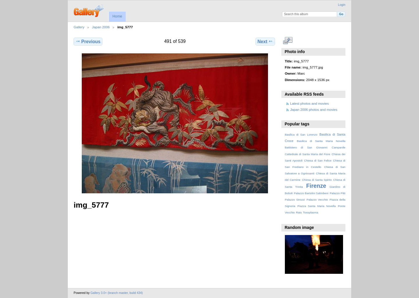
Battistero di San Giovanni (306, 147)
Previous (88, 41)
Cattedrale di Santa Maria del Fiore (307, 154)
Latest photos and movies (309, 103)
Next (265, 41)
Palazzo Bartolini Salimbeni (311, 193)
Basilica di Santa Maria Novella (321, 141)
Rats (299, 212)
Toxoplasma (310, 212)
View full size (288, 41)
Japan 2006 (101, 27)
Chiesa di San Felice (317, 160)
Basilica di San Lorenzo (301, 134)
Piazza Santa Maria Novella (316, 206)
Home (117, 16)
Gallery (79, 27)
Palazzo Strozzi (295, 199)
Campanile (338, 147)
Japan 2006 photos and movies (313, 109)
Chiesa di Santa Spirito (317, 179)
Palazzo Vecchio (317, 199)
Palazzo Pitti (337, 193)
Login (341, 4)
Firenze (316, 186)
